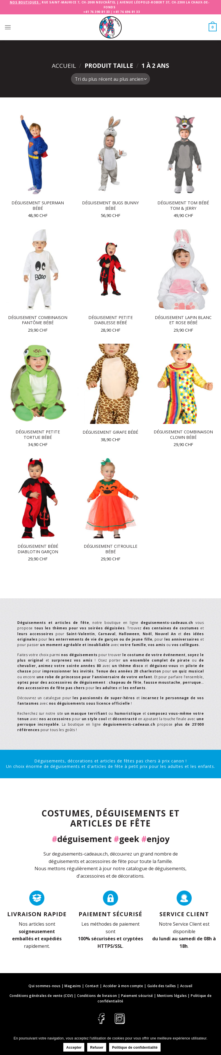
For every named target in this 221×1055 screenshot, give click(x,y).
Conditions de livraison (97, 995)
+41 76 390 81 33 (96, 12)
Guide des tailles (161, 985)
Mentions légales (172, 995)
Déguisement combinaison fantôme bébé (37, 320)
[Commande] (110, 78)
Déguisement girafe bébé (110, 432)
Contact (92, 985)
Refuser (96, 1048)
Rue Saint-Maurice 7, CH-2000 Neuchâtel (79, 2)
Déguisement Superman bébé (38, 205)
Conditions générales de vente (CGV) (41, 995)
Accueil (64, 66)
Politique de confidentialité (134, 1048)
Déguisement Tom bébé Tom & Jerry (183, 205)
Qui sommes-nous (44, 985)
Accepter (73, 1048)
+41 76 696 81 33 (126, 12)
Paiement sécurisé (137, 995)
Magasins (72, 985)
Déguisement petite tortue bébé (38, 434)
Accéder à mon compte (123, 985)
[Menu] (7, 27)
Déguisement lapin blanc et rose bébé (183, 320)
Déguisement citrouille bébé (110, 549)
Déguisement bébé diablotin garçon (38, 549)
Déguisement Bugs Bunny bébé (110, 205)
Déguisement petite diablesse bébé (110, 320)
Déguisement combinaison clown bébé (183, 434)
